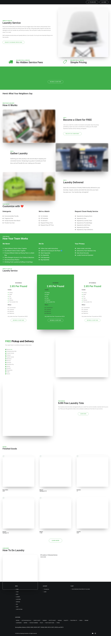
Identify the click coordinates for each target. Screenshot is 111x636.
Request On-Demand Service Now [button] (13, 42)
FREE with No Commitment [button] (72, 133)
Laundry (18, 596)
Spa (17, 604)
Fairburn (45, 620)
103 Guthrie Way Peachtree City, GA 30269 (81, 589)
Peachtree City (73, 620)
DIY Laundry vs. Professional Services (48, 555)
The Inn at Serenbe (33, 622)
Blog (17, 594)
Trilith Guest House (49, 622)
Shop (17, 606)
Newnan (60, 620)
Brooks (17, 620)
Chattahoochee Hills (26, 620)
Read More (43, 557)
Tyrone (58, 622)
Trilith (41, 622)
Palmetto (66, 620)
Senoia (80, 620)
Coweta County (36, 620)
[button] (20, 572)
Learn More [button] (83, 413)
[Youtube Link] (92, 633)
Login (45, 591)
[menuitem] (92, 2)
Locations (18, 599)
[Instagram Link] (95, 633)
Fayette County (52, 620)
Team (17, 591)
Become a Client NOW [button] (55, 81)
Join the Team (19, 609)
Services (18, 601)
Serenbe (86, 620)
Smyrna (25, 622)
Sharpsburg (19, 622)
